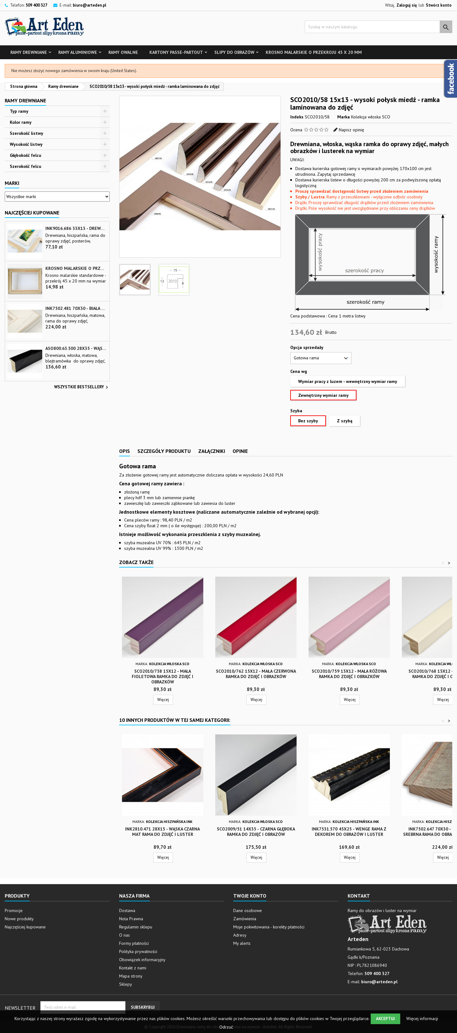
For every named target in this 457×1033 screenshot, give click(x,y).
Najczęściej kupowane (25, 927)
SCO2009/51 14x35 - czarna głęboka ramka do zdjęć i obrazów (256, 831)
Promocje (14, 910)
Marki (12, 183)
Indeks (297, 117)
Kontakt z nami (132, 968)
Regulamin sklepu (135, 927)
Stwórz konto (439, 5)
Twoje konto (249, 896)
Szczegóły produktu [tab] (164, 451)
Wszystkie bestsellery (82, 387)
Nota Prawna (131, 919)
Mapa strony (130, 976)
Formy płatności (134, 943)
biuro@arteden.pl (89, 5)
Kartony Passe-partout (176, 52)
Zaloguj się (406, 5)
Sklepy (125, 984)
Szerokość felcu (25, 166)
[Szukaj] (378, 26)
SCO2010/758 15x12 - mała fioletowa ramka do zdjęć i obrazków (162, 676)
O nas (124, 935)
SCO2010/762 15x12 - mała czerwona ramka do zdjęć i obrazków (256, 673)
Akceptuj (385, 1018)
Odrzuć (226, 1027)
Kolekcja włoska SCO (370, 117)
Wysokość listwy (26, 144)
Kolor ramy (21, 122)
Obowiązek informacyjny (142, 959)
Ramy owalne (123, 52)
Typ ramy (19, 111)
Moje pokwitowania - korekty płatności (268, 927)
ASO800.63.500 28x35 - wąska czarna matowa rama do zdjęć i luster (76, 348)
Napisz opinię (351, 130)
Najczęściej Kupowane (32, 212)
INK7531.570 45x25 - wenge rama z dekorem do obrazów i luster (349, 831)
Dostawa (127, 910)
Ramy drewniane (28, 52)
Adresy (239, 935)
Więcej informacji (422, 1018)
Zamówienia (244, 919)
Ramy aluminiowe (77, 52)
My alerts (242, 943)
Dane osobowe (247, 910)
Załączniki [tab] (211, 451)
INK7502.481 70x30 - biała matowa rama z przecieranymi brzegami (76, 308)
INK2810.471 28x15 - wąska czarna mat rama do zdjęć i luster (162, 831)
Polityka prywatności (138, 951)
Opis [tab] (124, 451)
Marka (343, 117)
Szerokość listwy (26, 133)
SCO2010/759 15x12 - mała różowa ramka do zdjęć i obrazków (349, 673)
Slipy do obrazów (234, 52)
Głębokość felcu (25, 155)
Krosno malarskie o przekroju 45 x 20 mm (314, 52)
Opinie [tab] (240, 451)
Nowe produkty (19, 919)
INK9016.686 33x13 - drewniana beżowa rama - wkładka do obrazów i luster (76, 228)
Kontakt (359, 896)
